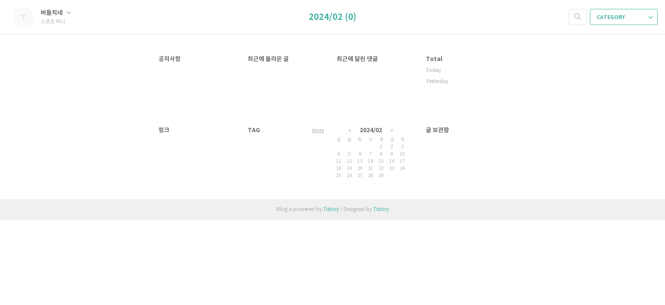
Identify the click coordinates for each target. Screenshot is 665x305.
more (318, 130)
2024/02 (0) (332, 17)
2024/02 (371, 130)
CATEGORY (625, 17)
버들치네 (56, 13)
